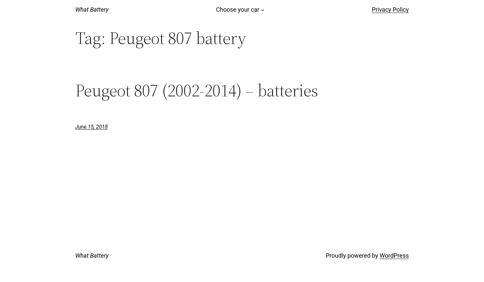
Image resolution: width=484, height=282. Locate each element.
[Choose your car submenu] (263, 10)
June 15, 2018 (91, 127)
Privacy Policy (390, 9)
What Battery (92, 9)
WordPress (394, 255)
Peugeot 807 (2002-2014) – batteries (196, 90)
